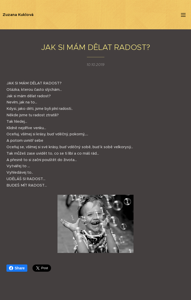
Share (17, 268)
